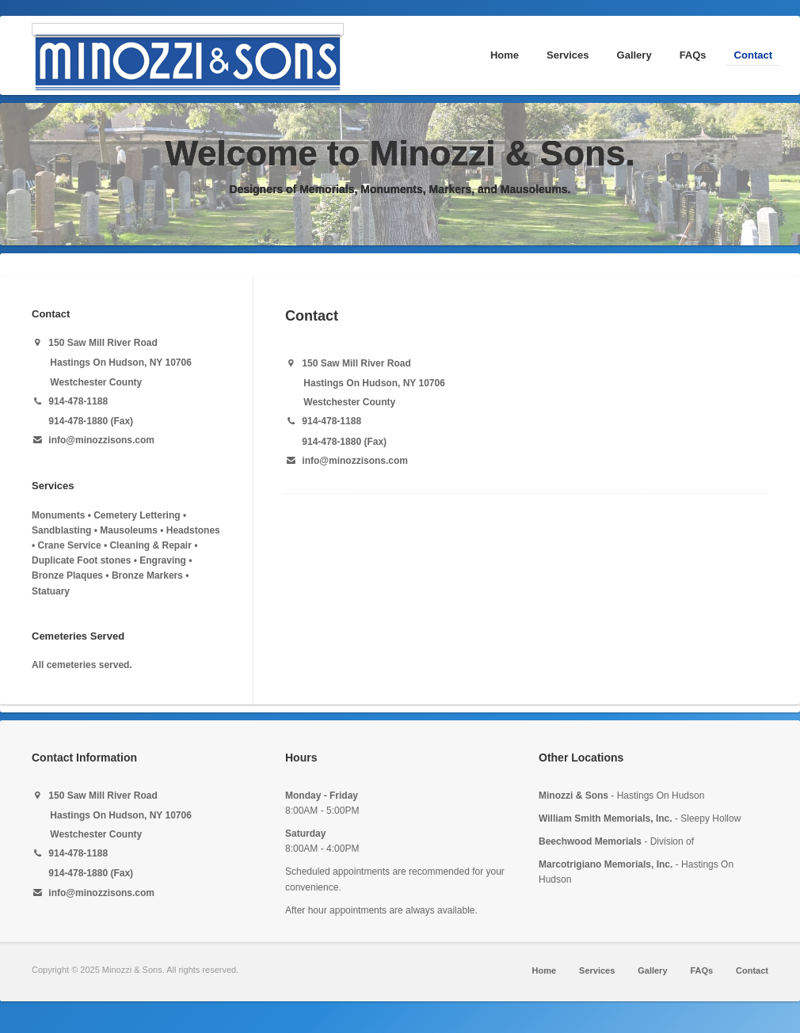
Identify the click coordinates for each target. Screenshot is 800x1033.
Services (568, 55)
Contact (753, 55)
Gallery (634, 55)
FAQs (693, 55)
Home (504, 55)
